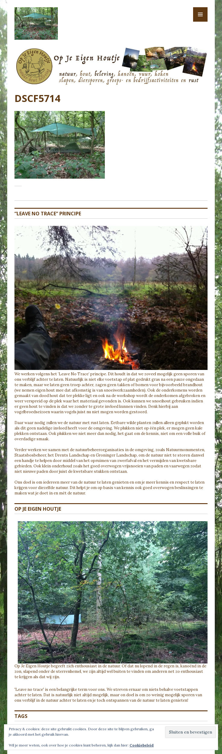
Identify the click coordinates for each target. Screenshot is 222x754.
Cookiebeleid (142, 745)
